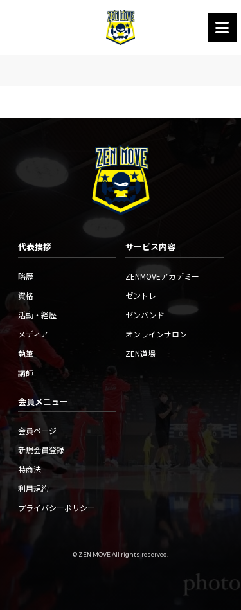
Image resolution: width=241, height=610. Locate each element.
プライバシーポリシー (56, 507)
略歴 (25, 276)
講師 (25, 372)
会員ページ (37, 430)
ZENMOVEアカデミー (162, 276)
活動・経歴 (37, 314)
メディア (33, 333)
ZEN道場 (140, 353)
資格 (25, 295)
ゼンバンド (145, 314)
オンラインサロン (156, 333)
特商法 (29, 468)
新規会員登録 (41, 449)
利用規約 (33, 488)
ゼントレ (140, 295)
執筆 (25, 353)
